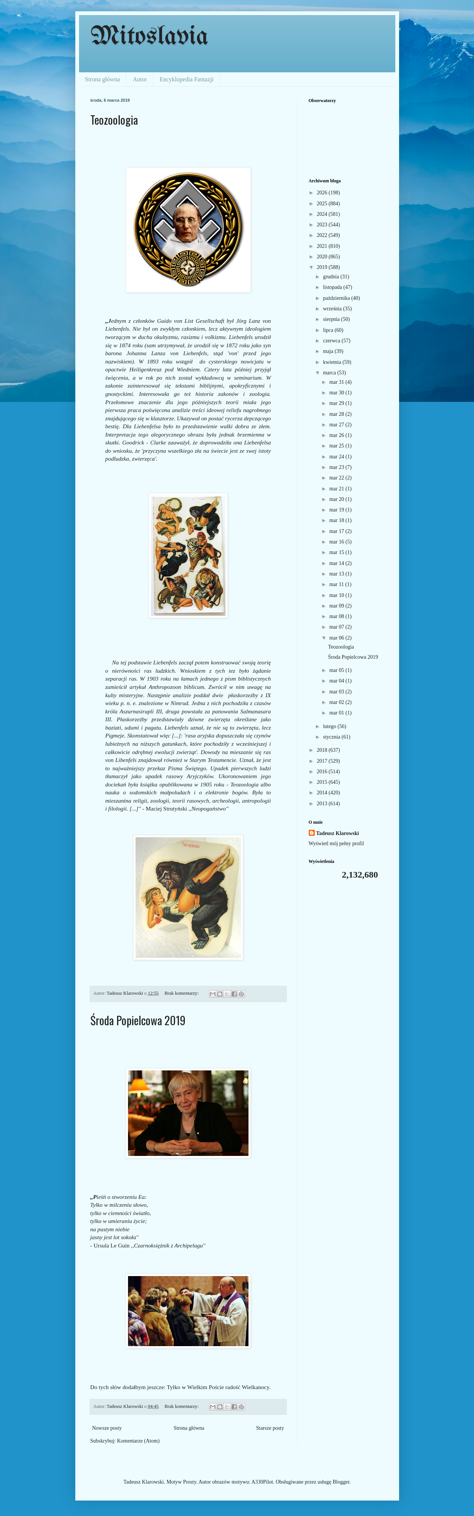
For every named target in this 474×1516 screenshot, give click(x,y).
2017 (323, 761)
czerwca (332, 341)
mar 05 (337, 670)
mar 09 (337, 606)
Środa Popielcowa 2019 (138, 1020)
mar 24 (337, 457)
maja (329, 351)
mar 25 (337, 446)
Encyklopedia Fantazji (187, 79)
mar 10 (337, 595)
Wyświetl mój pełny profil (336, 843)
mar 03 (337, 692)
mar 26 (337, 435)
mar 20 (337, 499)
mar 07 (337, 627)
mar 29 (337, 403)
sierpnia (332, 319)
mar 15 (337, 552)
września (333, 308)
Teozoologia (114, 119)
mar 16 (337, 542)
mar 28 (337, 414)
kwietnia (333, 362)
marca (330, 373)
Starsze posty (270, 1428)
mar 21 (337, 489)
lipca (329, 330)
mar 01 (337, 713)
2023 (323, 224)
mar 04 (337, 681)
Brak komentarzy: (182, 993)
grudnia (331, 276)
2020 (323, 257)
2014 (323, 792)
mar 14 (337, 563)
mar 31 (337, 382)
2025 (323, 203)
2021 (323, 246)
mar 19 (337, 510)
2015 (323, 782)
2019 (323, 267)
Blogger (340, 1482)
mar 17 (337, 531)
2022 (323, 235)
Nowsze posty (107, 1428)
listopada (333, 287)
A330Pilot (262, 1482)
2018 (323, 750)
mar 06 (337, 638)
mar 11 (337, 584)
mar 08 (337, 616)
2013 (323, 803)
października (337, 298)
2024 (323, 214)
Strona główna (102, 79)
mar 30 (337, 392)
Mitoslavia (149, 37)
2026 (323, 192)
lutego (330, 726)
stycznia (332, 737)
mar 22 (337, 478)
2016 (323, 771)
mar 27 (337, 424)
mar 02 (337, 702)
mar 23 (337, 467)
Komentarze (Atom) (138, 1441)
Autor (139, 79)
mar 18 (337, 520)
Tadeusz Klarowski (337, 833)
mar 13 (337, 574)
